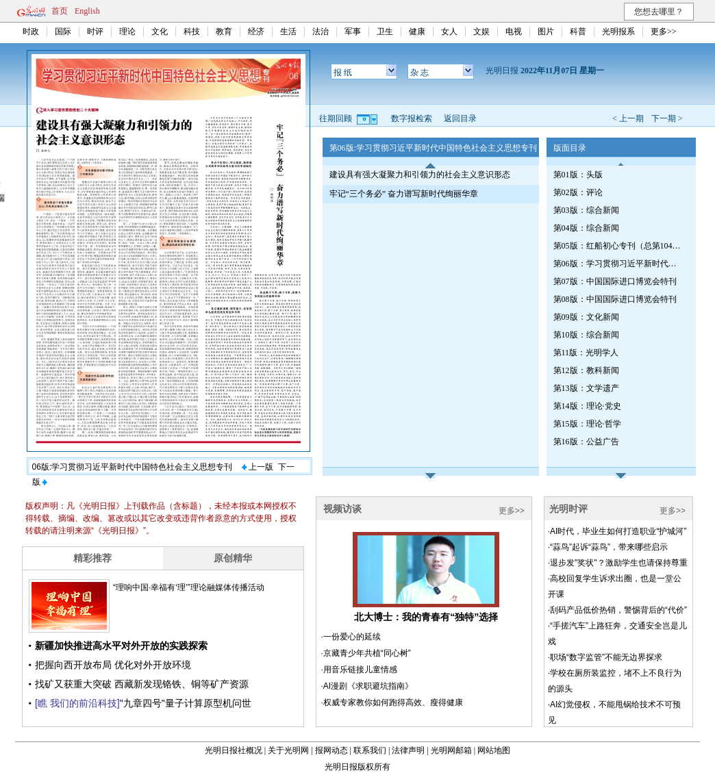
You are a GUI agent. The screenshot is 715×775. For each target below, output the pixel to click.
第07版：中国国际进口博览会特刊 (615, 281)
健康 (417, 31)
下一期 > (667, 118)
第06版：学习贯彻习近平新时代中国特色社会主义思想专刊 (618, 263)
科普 (578, 31)
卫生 (385, 31)
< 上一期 (628, 118)
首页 (59, 11)
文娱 (481, 31)
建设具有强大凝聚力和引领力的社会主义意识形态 (419, 174)
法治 (320, 31)
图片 (546, 31)
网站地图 (493, 750)
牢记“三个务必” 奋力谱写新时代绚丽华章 (404, 194)
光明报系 (618, 31)
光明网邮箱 (451, 750)
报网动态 (331, 750)
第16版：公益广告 (586, 441)
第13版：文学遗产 (586, 388)
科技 (192, 31)
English (87, 11)
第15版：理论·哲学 (587, 424)
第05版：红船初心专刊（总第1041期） (618, 246)
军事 (352, 31)
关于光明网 (288, 750)
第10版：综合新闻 (586, 335)
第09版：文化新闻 (586, 317)
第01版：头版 (578, 174)
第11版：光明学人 (586, 352)
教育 (224, 31)
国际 (63, 31)
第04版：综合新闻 (586, 228)
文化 (159, 31)
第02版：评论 (578, 192)
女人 (449, 31)
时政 (31, 31)
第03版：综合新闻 (586, 210)
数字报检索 (411, 118)
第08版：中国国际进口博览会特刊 (615, 299)
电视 (513, 31)
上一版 (257, 467)
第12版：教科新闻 (586, 370)
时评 (95, 31)
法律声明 (408, 750)
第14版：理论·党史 (587, 406)
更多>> (664, 31)
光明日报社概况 (233, 750)
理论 (127, 31)
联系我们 (369, 750)
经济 (256, 31)
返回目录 (460, 118)
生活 (288, 31)
